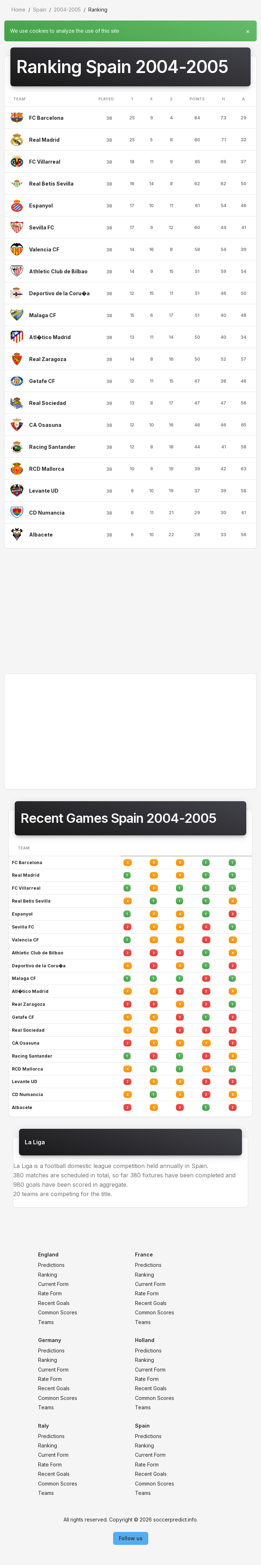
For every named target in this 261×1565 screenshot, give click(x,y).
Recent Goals (54, 1303)
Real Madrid (44, 140)
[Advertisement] (130, 611)
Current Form (53, 1284)
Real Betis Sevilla (51, 184)
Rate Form (50, 1293)
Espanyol (41, 205)
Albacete (41, 534)
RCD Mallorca (46, 469)
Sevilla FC (41, 227)
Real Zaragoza (47, 359)
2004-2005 (67, 9)
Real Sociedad (47, 403)
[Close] (248, 29)
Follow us (131, 1538)
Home (18, 9)
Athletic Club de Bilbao (58, 271)
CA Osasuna (45, 425)
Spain (39, 9)
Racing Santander (52, 447)
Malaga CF (42, 315)
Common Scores (57, 1312)
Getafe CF (42, 381)
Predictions (51, 1265)
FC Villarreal (44, 162)
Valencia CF (44, 249)
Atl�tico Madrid (50, 337)
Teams (46, 1322)
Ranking (47, 1275)
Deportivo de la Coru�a (59, 293)
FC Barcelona (46, 118)
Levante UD (44, 491)
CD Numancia (47, 513)
